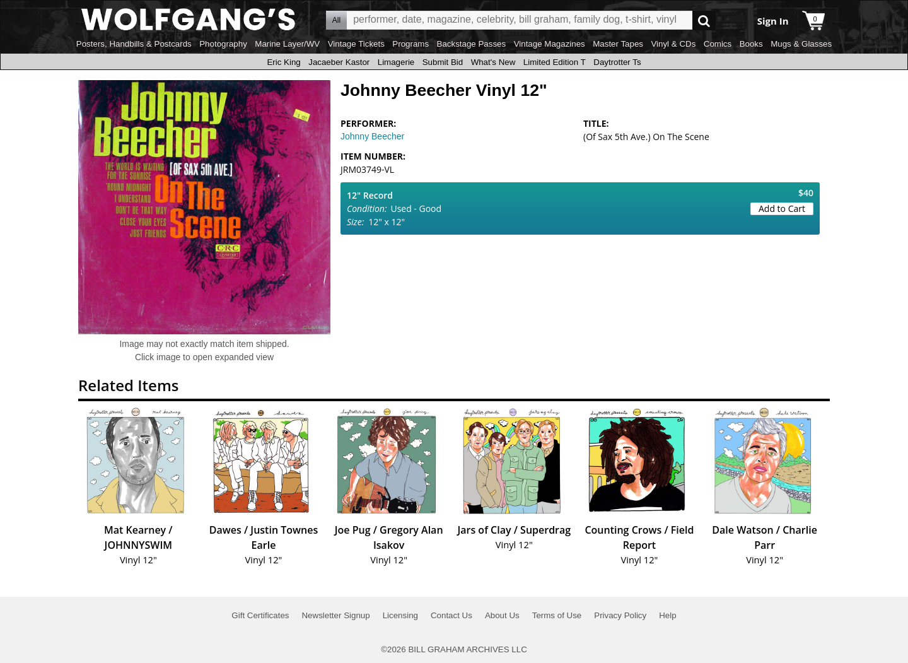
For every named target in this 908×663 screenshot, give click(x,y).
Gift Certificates (260, 615)
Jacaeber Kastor (339, 62)
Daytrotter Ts (617, 62)
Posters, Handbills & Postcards (134, 44)
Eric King (283, 62)
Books (751, 44)
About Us (502, 615)
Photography (223, 44)
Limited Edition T (554, 62)
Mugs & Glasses (801, 44)
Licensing (400, 615)
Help (667, 615)
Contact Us (451, 615)
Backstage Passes (471, 44)
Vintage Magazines (549, 44)
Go (704, 20)
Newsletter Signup (335, 615)
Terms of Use (557, 615)
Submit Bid (442, 62)
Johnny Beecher (372, 136)
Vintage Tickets (356, 44)
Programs (410, 44)
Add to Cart (782, 208)
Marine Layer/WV (287, 44)
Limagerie (396, 62)
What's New (493, 62)
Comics (717, 44)
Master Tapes (618, 44)
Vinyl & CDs (673, 44)
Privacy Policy (620, 615)
